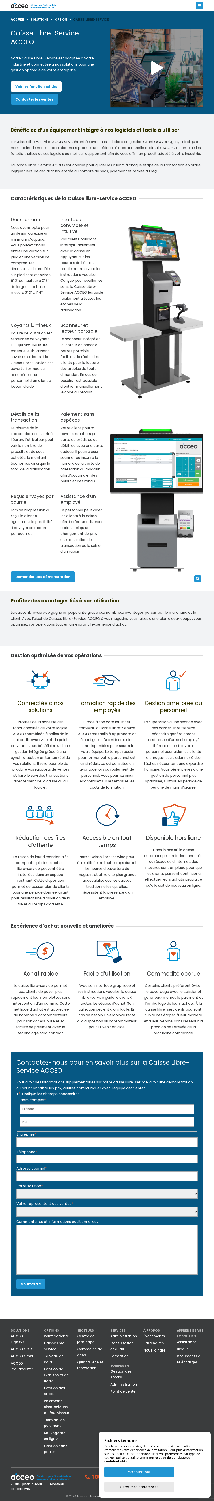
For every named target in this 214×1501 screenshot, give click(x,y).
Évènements (154, 1336)
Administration (123, 1336)
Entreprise (26, 1134)
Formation (119, 1356)
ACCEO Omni (22, 1356)
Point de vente (56, 1336)
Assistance (186, 1342)
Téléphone (26, 1151)
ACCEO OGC (21, 1349)
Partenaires (153, 1343)
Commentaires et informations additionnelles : (57, 1221)
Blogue (183, 1349)
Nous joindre (154, 1350)
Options (51, 1330)
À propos (151, 1330)
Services (118, 1330)
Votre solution (29, 1186)
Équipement (120, 1365)
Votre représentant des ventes (44, 1203)
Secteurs (85, 1330)
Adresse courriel (31, 1168)
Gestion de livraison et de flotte (56, 1375)
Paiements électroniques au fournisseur (56, 1406)
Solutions (20, 1330)
